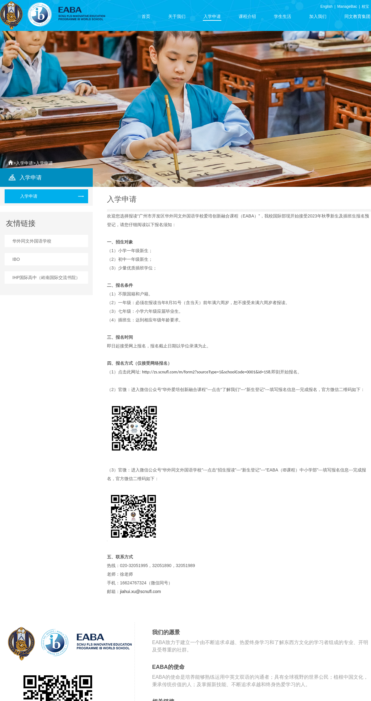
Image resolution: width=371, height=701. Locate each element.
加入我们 (318, 17)
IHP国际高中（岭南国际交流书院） (46, 277)
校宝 (365, 6)
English (326, 6)
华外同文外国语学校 (31, 241)
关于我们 (177, 17)
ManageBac (347, 6)
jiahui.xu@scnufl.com (140, 591)
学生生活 (282, 17)
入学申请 (212, 17)
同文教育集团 (357, 17)
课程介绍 (247, 17)
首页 (146, 17)
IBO (16, 259)
